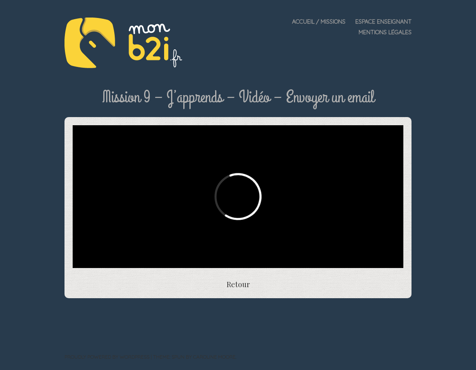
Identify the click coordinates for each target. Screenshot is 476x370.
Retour (238, 284)
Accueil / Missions (318, 21)
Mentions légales (384, 32)
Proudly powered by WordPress (107, 357)
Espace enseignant (383, 21)
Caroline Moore (214, 357)
